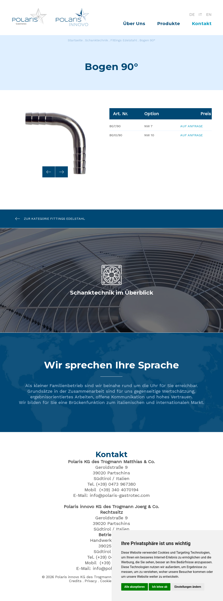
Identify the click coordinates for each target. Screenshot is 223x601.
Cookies (106, 581)
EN (209, 14)
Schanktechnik (96, 40)
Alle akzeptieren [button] (134, 586)
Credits (75, 581)
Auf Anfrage (191, 126)
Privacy (91, 581)
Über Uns (134, 23)
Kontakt (202, 23)
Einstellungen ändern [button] (187, 586)
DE (191, 14)
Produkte (168, 23)
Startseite (75, 40)
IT (200, 14)
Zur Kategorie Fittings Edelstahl (48, 218)
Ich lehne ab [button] (159, 586)
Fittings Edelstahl (123, 40)
